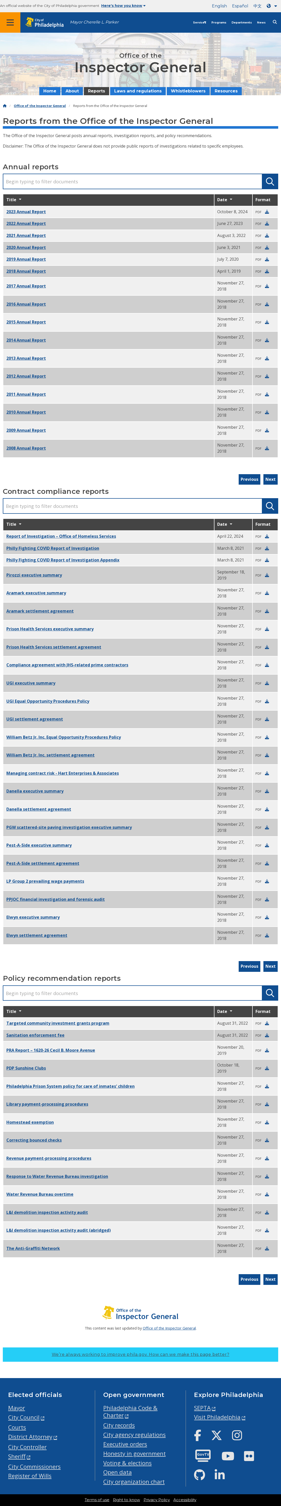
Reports (96, 91)
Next (270, 479)
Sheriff (16, 1456)
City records (119, 1425)
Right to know (126, 1500)
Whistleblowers (188, 91)
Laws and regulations (138, 91)
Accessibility (184, 1500)
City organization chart (134, 1482)
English (219, 6)
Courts (17, 1427)
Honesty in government (134, 1453)
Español (240, 6)
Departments (242, 22)
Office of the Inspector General (40, 106)
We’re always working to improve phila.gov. (140, 1354)
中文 (257, 6)
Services (199, 22)
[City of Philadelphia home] (47, 22)
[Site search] (275, 22)
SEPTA (202, 1408)
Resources (226, 91)
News (261, 22)
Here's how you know (123, 6)
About (72, 91)
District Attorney (30, 1437)
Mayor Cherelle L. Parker (94, 22)
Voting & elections (127, 1463)
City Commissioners (34, 1467)
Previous (249, 479)
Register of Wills (30, 1476)
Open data (117, 1472)
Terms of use (97, 1500)
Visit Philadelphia (217, 1417)
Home (49, 91)
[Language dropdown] (273, 6)
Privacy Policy (157, 1500)
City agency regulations (134, 1435)
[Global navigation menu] (10, 22)
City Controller (27, 1447)
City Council (24, 1417)
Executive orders (125, 1444)
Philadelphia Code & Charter (130, 1411)
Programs (218, 22)
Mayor (16, 1408)
